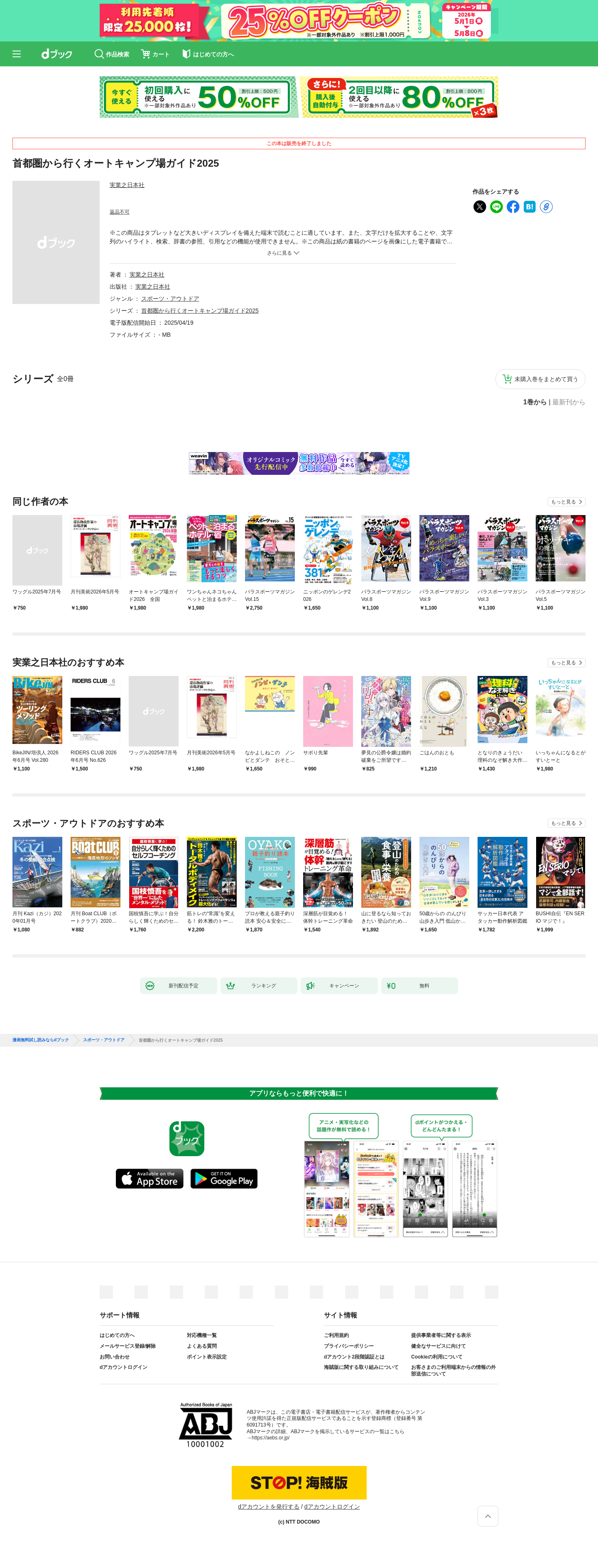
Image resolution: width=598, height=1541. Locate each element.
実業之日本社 (127, 185)
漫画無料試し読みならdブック (40, 1040)
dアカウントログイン (123, 1367)
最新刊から (569, 402)
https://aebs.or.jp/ (270, 1438)
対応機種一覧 (202, 1335)
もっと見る (563, 502)
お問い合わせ (115, 1357)
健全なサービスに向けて (438, 1346)
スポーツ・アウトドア (170, 298)
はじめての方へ (117, 1335)
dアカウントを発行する (268, 1506)
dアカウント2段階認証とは (354, 1357)
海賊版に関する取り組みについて (361, 1367)
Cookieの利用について (437, 1357)
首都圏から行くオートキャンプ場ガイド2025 (200, 310)
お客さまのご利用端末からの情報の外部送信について (453, 1370)
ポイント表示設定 (207, 1357)
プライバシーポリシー (349, 1346)
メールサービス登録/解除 (128, 1346)
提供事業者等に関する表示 (441, 1335)
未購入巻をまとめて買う (546, 379)
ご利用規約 (336, 1335)
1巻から (535, 402)
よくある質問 (202, 1346)
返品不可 (120, 212)
